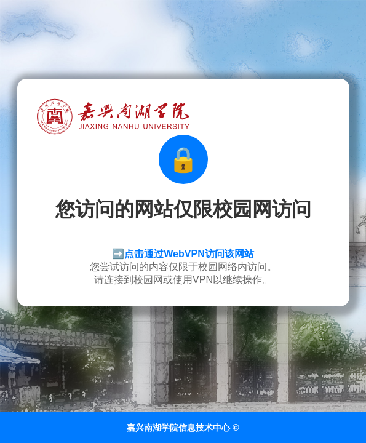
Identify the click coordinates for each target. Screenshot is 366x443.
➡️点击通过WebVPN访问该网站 (182, 254)
